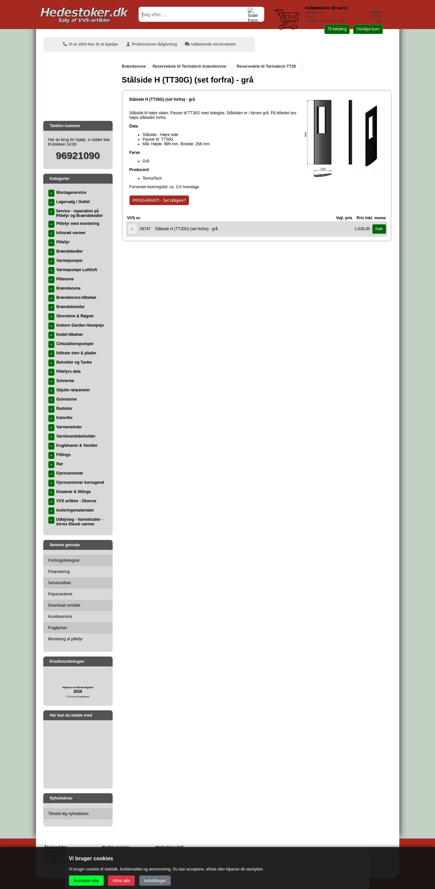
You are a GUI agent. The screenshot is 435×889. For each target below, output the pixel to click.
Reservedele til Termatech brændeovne (189, 66)
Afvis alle (121, 880)
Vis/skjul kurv (368, 29)
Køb (379, 229)
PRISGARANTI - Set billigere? (159, 200)
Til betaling (337, 29)
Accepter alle (86, 880)
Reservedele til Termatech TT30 (266, 66)
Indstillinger (155, 880)
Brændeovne (134, 66)
